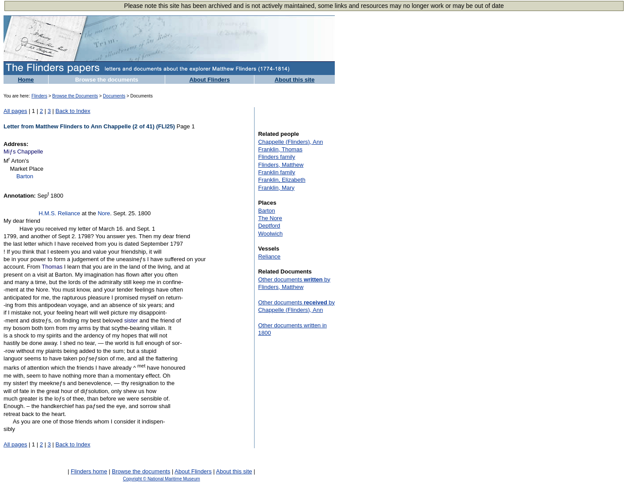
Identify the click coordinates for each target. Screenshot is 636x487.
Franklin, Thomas (280, 149)
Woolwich (270, 233)
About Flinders (209, 79)
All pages (15, 111)
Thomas (52, 266)
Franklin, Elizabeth (281, 179)
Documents (114, 96)
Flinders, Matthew (280, 164)
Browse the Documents (75, 96)
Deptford (269, 225)
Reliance (269, 256)
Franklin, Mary (276, 187)
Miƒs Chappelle (23, 151)
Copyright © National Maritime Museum (161, 478)
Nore (104, 213)
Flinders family (276, 157)
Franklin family (276, 172)
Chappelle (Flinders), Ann (290, 142)
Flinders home (89, 471)
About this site (294, 79)
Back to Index (73, 111)
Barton (24, 176)
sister (131, 320)
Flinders (39, 96)
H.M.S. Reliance (59, 213)
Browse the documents (106, 79)
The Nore (270, 218)
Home (26, 79)
